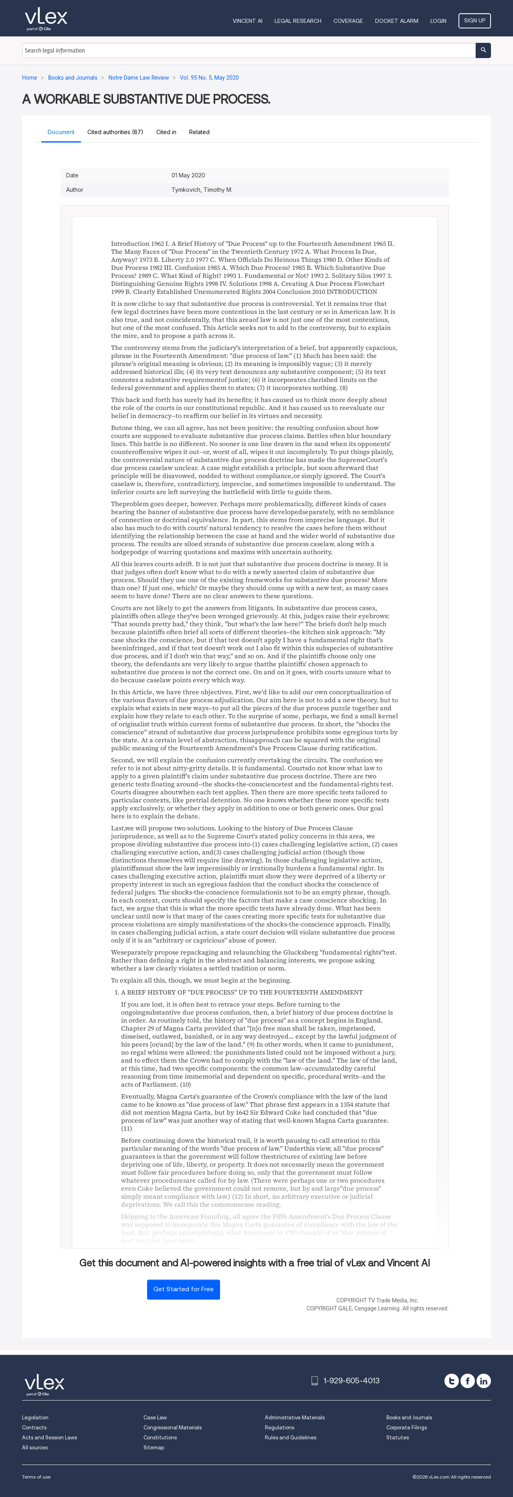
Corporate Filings (406, 1428)
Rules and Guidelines (290, 1438)
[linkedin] (484, 1381)
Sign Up (474, 20)
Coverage (348, 21)
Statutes (397, 1438)
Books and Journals (409, 1418)
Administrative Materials (295, 1418)
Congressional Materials (172, 1428)
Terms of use (36, 1476)
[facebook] (467, 1381)
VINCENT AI (248, 21)
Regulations (279, 1428)
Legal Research (298, 21)
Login (438, 21)
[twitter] (451, 1381)
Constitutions (160, 1438)
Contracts (34, 1428)
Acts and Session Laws (49, 1438)
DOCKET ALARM (396, 21)
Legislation (35, 1418)
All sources (35, 1448)
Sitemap (153, 1448)
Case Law (155, 1418)
